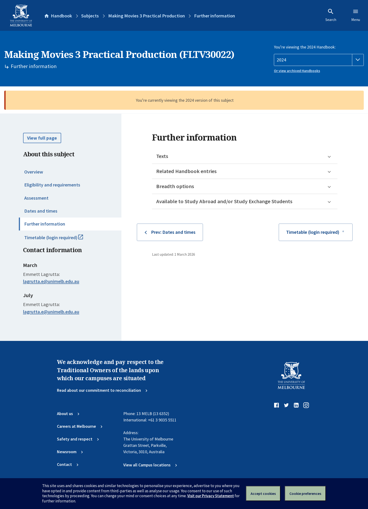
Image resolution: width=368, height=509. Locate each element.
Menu (355, 15)
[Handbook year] (319, 60)
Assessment (36, 198)
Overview (33, 172)
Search (330, 15)
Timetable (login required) (59, 240)
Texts (162, 156)
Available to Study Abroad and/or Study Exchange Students (224, 201)
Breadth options (175, 186)
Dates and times (40, 211)
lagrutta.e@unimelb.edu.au (51, 281)
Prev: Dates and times (173, 232)
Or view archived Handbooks (297, 71)
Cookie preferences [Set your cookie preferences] (305, 493)
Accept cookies (263, 493)
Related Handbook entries (186, 171)
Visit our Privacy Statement (210, 495)
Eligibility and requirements (52, 185)
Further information (44, 224)
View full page (42, 138)
